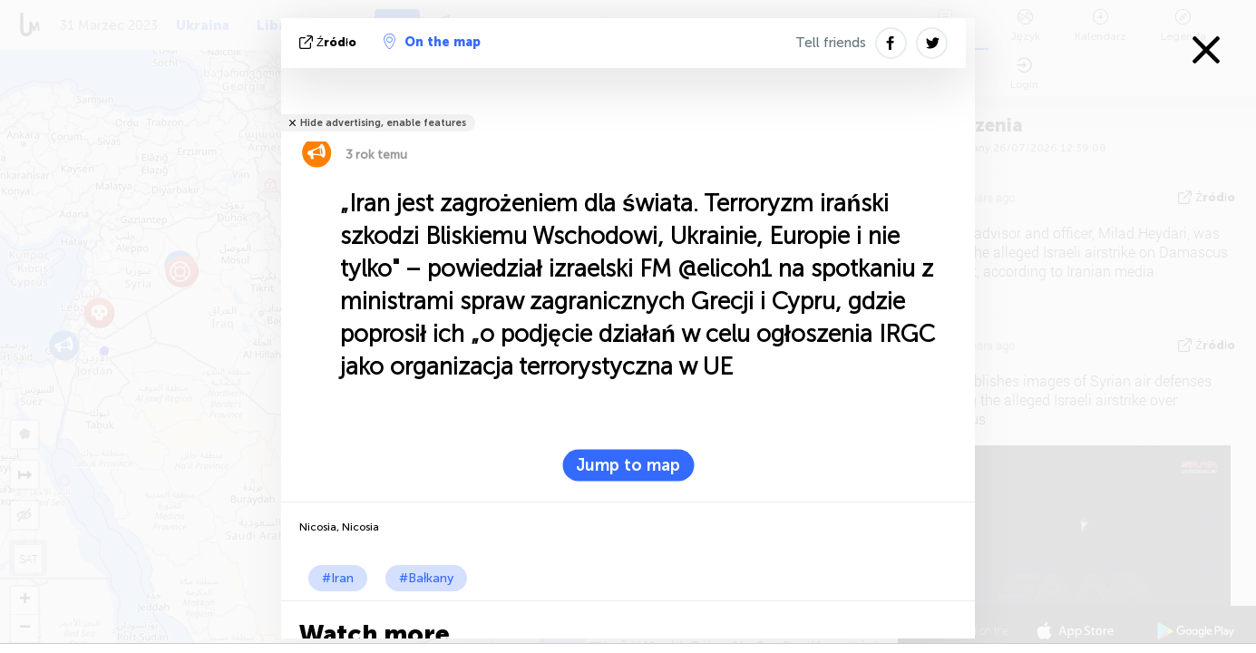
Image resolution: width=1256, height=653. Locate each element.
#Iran (338, 578)
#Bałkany (426, 578)
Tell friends (830, 42)
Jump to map (628, 465)
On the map (432, 42)
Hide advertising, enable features (383, 123)
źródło (329, 42)
